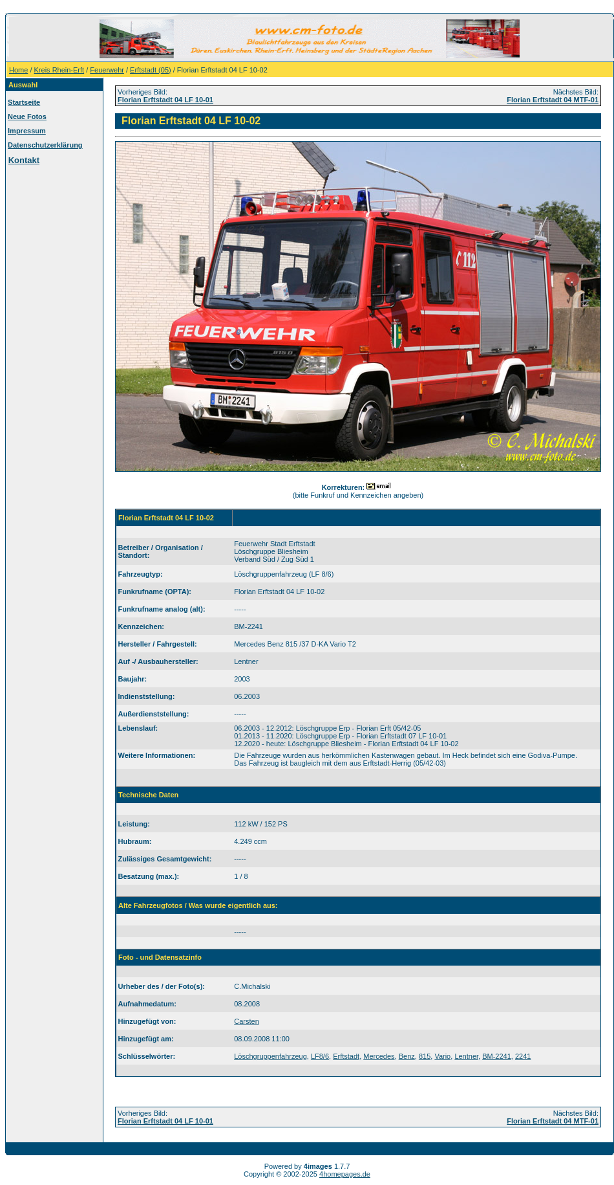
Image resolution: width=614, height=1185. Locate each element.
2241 (523, 1056)
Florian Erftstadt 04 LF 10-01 (165, 100)
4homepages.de (344, 1174)
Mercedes (378, 1056)
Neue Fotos (27, 116)
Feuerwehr (107, 70)
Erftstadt (346, 1056)
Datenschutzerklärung (45, 145)
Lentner (466, 1056)
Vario (442, 1056)
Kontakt (23, 160)
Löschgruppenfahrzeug (270, 1056)
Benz (407, 1056)
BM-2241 (496, 1056)
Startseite (24, 102)
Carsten (246, 1021)
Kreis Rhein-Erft (59, 70)
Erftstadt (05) (150, 70)
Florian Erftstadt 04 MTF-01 (552, 100)
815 (424, 1056)
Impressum (27, 131)
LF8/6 (320, 1056)
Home (18, 70)
